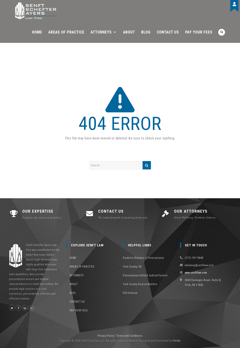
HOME (37, 32)
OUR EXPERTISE (37, 211)
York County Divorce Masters (140, 284)
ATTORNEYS (104, 32)
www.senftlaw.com (196, 272)
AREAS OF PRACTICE (66, 32)
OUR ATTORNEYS (191, 211)
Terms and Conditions (129, 335)
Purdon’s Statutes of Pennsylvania (143, 257)
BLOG (146, 32)
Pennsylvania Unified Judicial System (145, 275)
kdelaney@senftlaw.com (199, 265)
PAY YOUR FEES (198, 32)
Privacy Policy (106, 335)
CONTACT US (168, 32)
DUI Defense (130, 292)
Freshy (176, 340)
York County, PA (132, 266)
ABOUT (129, 32)
